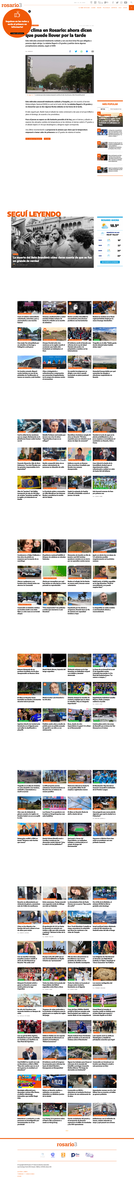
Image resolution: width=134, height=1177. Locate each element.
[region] (67, 17)
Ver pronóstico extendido (110, 262)
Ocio (120, 8)
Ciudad (93, 8)
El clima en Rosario (33, 139)
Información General (32, 25)
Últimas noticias (84, 8)
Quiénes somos (22, 1171)
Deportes (114, 8)
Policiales (106, 8)
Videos (125, 8)
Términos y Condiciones (25, 1174)
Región (99, 8)
